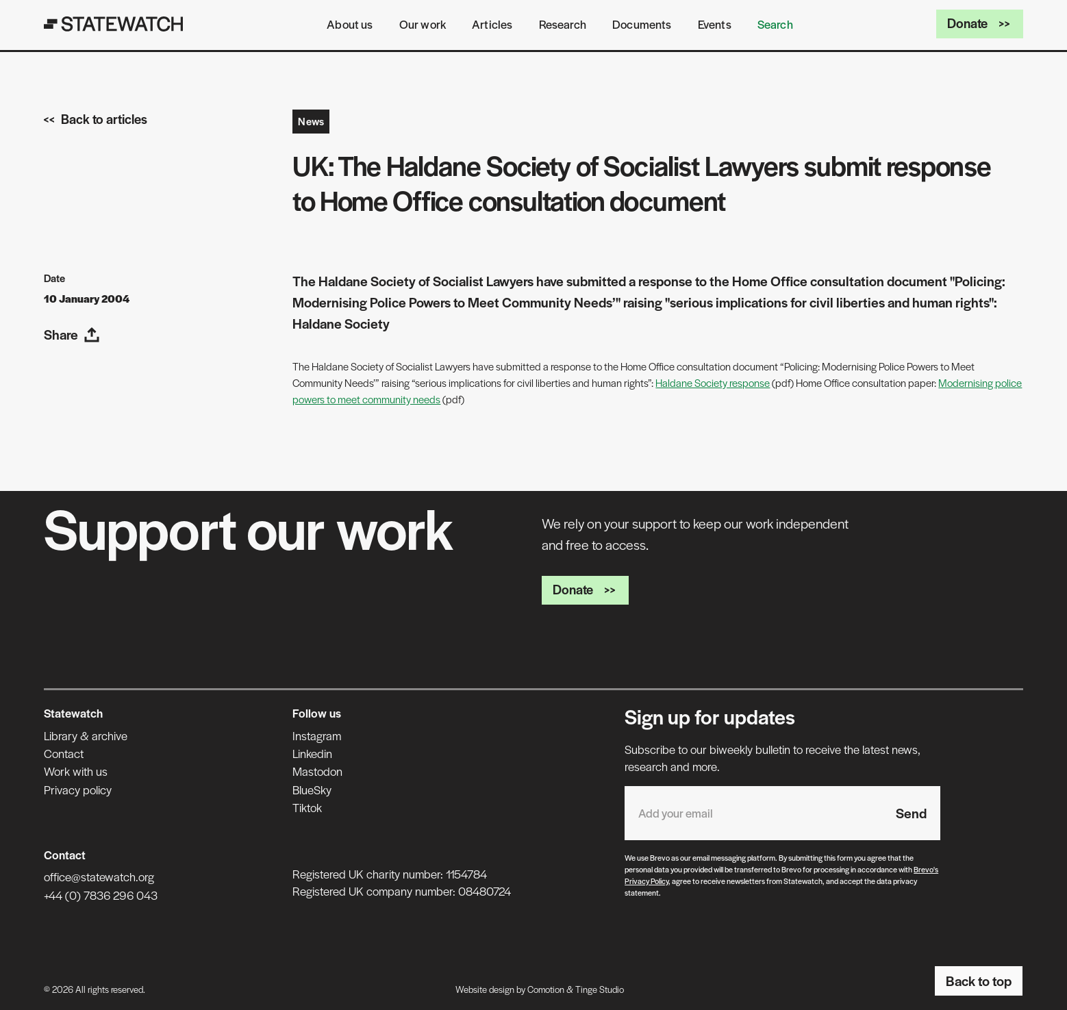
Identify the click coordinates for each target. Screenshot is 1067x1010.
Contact (64, 753)
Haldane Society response (712, 382)
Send (911, 812)
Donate (979, 23)
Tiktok (307, 807)
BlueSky (311, 789)
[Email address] (753, 813)
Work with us (76, 771)
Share (72, 334)
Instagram (316, 735)
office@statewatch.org (99, 876)
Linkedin (312, 753)
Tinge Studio (599, 989)
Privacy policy (78, 789)
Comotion (545, 989)
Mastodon (317, 771)
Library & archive (85, 735)
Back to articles (95, 119)
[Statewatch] (114, 23)
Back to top (979, 980)
